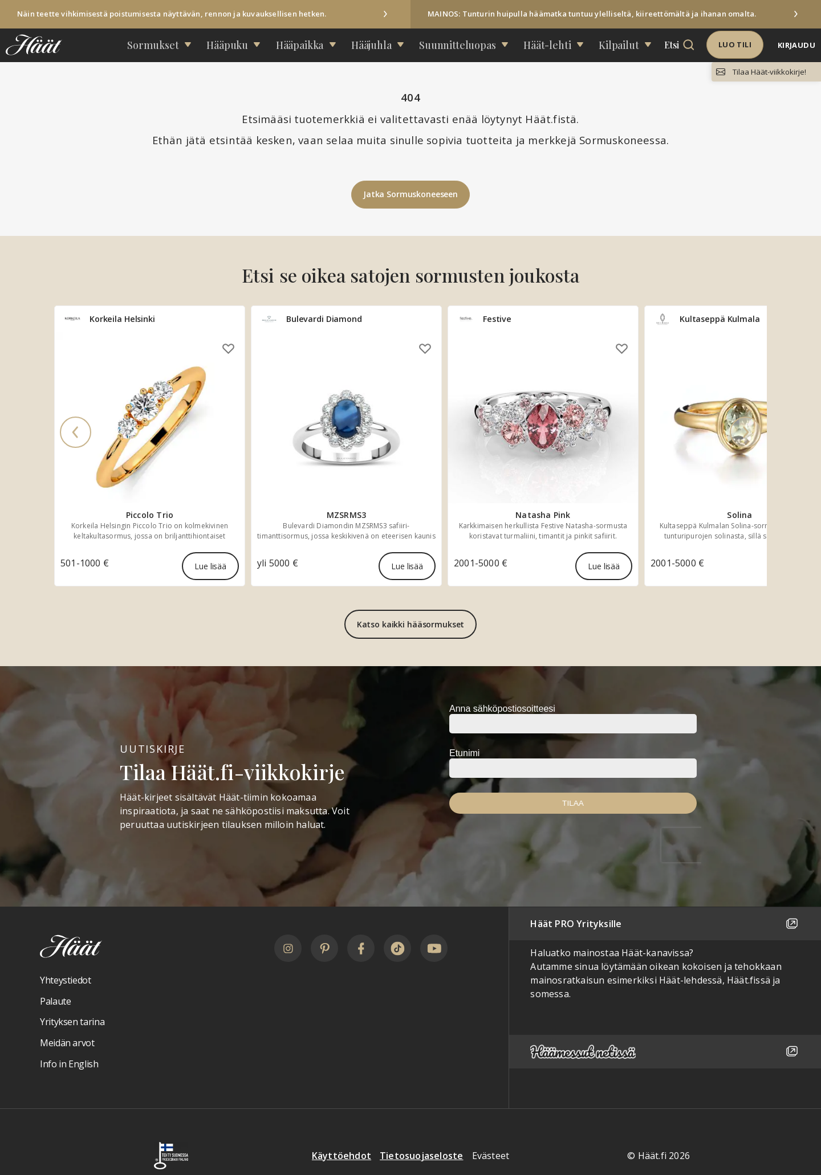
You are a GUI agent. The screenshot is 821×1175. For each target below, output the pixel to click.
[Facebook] (361, 948)
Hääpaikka (314, 45)
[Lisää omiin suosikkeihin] (228, 348)
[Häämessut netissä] (665, 1051)
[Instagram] (288, 948)
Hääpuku (253, 45)
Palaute (55, 1001)
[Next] (745, 433)
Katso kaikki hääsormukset (411, 624)
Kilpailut (583, 45)
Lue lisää (210, 566)
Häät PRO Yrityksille (665, 923)
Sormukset (189, 45)
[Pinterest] (324, 948)
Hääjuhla (375, 45)
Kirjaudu (796, 45)
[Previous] (75, 433)
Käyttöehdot (341, 1155)
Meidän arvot (67, 1043)
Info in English (69, 1064)
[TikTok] (397, 948)
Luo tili (734, 44)
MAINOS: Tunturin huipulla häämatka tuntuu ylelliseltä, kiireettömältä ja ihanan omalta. (592, 14)
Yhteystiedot (65, 980)
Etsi (628, 45)
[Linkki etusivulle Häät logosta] (31, 45)
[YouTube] (434, 948)
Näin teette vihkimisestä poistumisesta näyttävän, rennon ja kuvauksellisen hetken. (171, 14)
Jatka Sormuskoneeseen (410, 194)
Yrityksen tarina (72, 1021)
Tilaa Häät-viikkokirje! (769, 72)
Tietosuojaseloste (421, 1155)
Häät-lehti (523, 45)
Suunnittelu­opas (447, 45)
